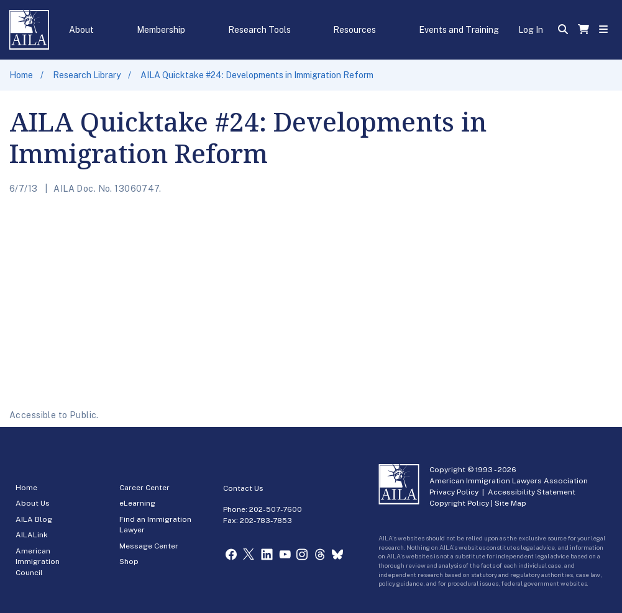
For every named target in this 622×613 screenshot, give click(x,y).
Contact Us (243, 488)
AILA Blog (34, 519)
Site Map (510, 503)
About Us (33, 503)
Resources (354, 30)
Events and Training (459, 30)
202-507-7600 (275, 509)
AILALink (32, 534)
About (81, 30)
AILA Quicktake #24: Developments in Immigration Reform (256, 75)
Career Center (144, 487)
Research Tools (259, 30)
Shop (129, 561)
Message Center (148, 546)
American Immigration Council (38, 562)
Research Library (87, 75)
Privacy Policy (453, 492)
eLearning (137, 503)
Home (21, 75)
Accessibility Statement (531, 492)
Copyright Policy (459, 503)
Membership (161, 30)
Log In (530, 30)
